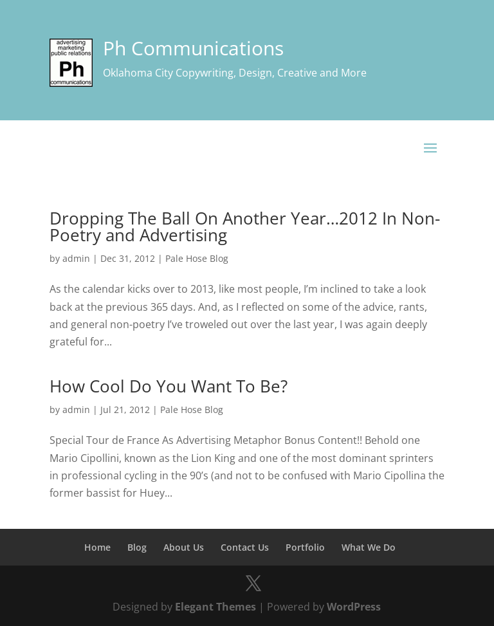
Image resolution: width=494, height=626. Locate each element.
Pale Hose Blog (196, 258)
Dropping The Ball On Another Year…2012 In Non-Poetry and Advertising (245, 226)
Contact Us (245, 547)
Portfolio (305, 547)
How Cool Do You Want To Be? (169, 386)
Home (97, 547)
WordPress (354, 607)
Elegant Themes (215, 607)
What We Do (369, 547)
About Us (183, 547)
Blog (137, 547)
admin (76, 258)
